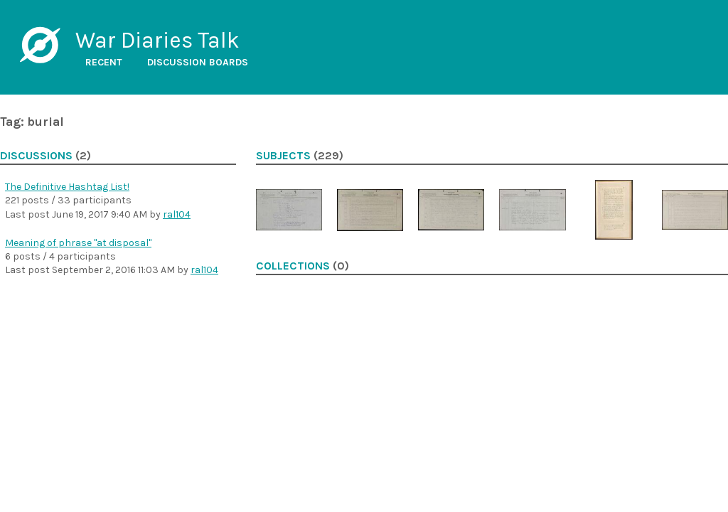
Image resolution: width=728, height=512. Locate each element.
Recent (103, 62)
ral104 (177, 214)
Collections (293, 266)
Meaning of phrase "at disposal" (78, 243)
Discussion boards (197, 62)
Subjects (283, 155)
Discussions (36, 155)
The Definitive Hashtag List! (67, 187)
